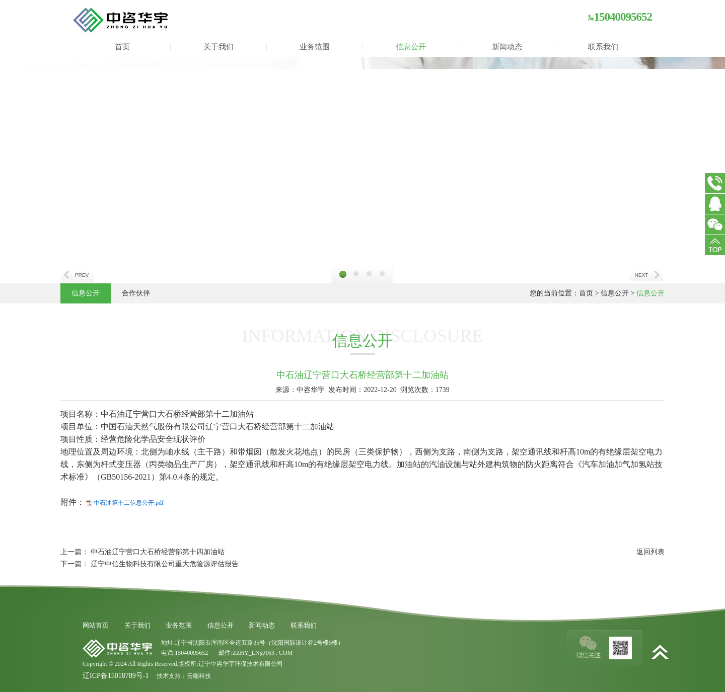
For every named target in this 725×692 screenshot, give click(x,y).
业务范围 (315, 47)
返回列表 (650, 552)
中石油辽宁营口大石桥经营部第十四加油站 (158, 552)
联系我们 (603, 47)
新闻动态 (507, 47)
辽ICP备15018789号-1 (116, 675)
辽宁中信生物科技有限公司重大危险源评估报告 (165, 564)
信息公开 (411, 47)
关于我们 (218, 47)
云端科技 (199, 675)
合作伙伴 (136, 293)
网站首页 (96, 625)
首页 (122, 47)
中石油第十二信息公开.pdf (129, 502)
